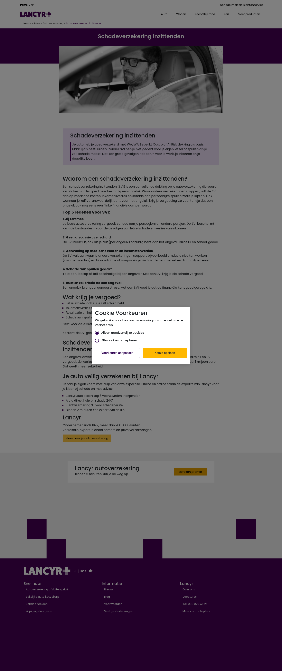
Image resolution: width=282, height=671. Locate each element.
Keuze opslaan (165, 353)
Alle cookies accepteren (116, 340)
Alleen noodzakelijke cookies (119, 333)
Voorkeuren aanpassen (117, 353)
